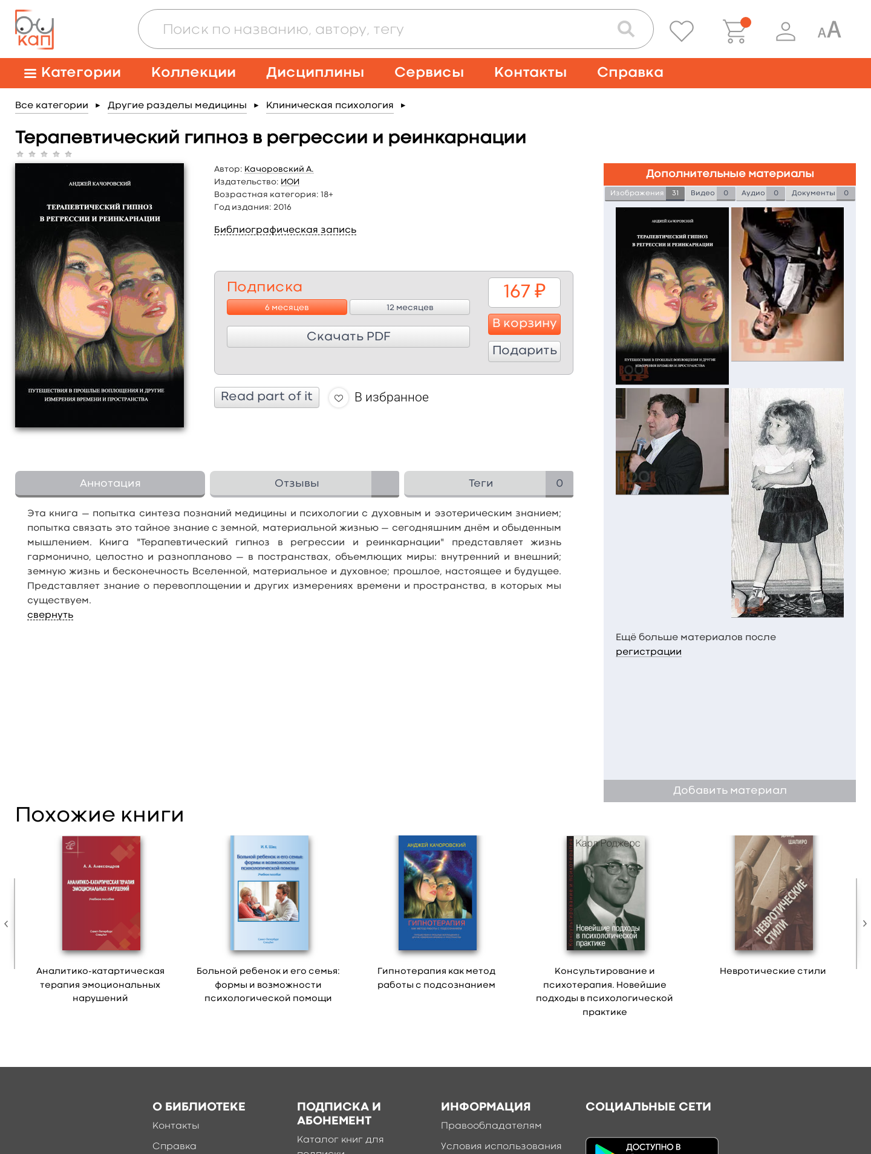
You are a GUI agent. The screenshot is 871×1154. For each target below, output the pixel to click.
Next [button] (862, 923)
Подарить (524, 351)
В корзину (524, 324)
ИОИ (290, 182)
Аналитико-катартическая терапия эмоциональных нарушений (100, 985)
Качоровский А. (279, 169)
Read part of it (267, 397)
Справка (630, 72)
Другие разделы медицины (177, 106)
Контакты (530, 72)
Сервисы (429, 72)
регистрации (649, 652)
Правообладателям (491, 1126)
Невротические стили (773, 972)
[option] (100, 924)
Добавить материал (730, 791)
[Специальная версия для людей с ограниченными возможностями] (829, 31)
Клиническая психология (330, 106)
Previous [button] (9, 923)
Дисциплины (315, 72)
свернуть (50, 615)
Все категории (51, 106)
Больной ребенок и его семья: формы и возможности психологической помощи (268, 985)
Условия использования (501, 1147)
